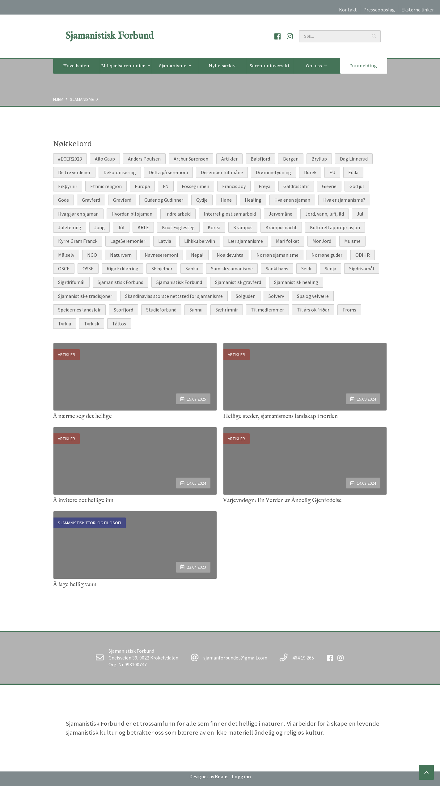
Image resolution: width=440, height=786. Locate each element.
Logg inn (241, 776)
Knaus (221, 776)
